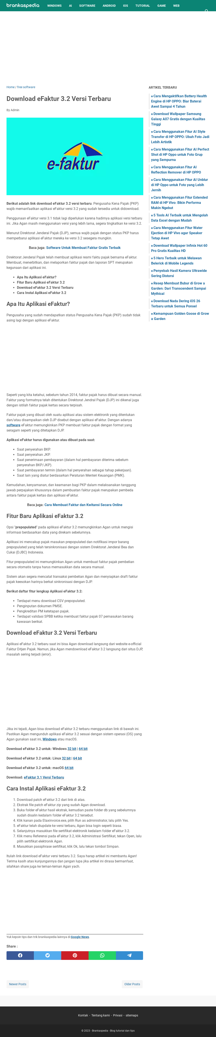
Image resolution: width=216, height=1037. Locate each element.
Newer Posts (17, 984)
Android (109, 5)
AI (70, 5)
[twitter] (47, 955)
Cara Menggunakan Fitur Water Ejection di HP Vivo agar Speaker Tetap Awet (177, 233)
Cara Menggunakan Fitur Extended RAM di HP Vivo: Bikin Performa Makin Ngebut (179, 202)
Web (176, 5)
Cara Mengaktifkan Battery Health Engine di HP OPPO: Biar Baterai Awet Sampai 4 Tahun (179, 101)
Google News (80, 937)
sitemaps (132, 1015)
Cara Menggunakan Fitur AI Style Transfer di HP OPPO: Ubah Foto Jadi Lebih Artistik (180, 137)
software (13, 425)
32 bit (72, 749)
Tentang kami (100, 1015)
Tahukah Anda (21, 17)
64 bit (83, 749)
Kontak (83, 1015)
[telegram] (129, 955)
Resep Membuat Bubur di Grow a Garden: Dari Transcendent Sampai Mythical (178, 288)
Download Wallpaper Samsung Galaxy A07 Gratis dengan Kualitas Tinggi (178, 119)
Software (87, 5)
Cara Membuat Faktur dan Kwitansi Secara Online (83, 505)
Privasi (117, 1015)
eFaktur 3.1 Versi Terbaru (44, 777)
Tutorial (142, 5)
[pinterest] (75, 955)
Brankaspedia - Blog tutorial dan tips (113, 1030)
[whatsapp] (102, 955)
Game (161, 5)
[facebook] (20, 955)
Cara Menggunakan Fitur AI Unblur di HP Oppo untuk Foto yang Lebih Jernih (179, 185)
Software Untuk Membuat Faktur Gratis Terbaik (83, 248)
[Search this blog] (206, 11)
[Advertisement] (108, 48)
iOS (125, 5)
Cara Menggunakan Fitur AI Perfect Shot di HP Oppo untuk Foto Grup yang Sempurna (180, 154)
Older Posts (132, 984)
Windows (54, 5)
